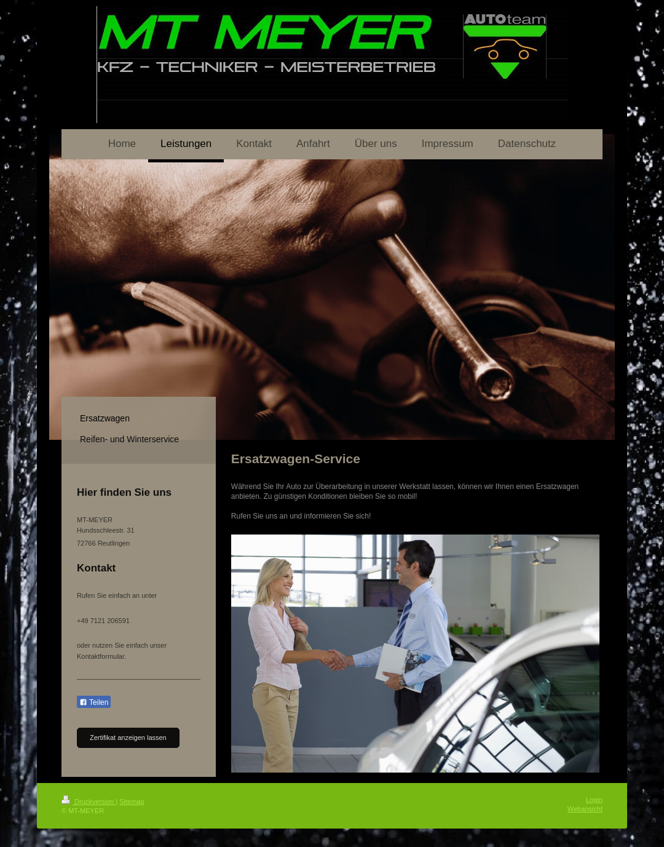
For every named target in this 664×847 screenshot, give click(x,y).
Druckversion (88, 801)
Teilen (93, 702)
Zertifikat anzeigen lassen (128, 737)
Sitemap (131, 801)
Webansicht (585, 809)
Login (594, 799)
